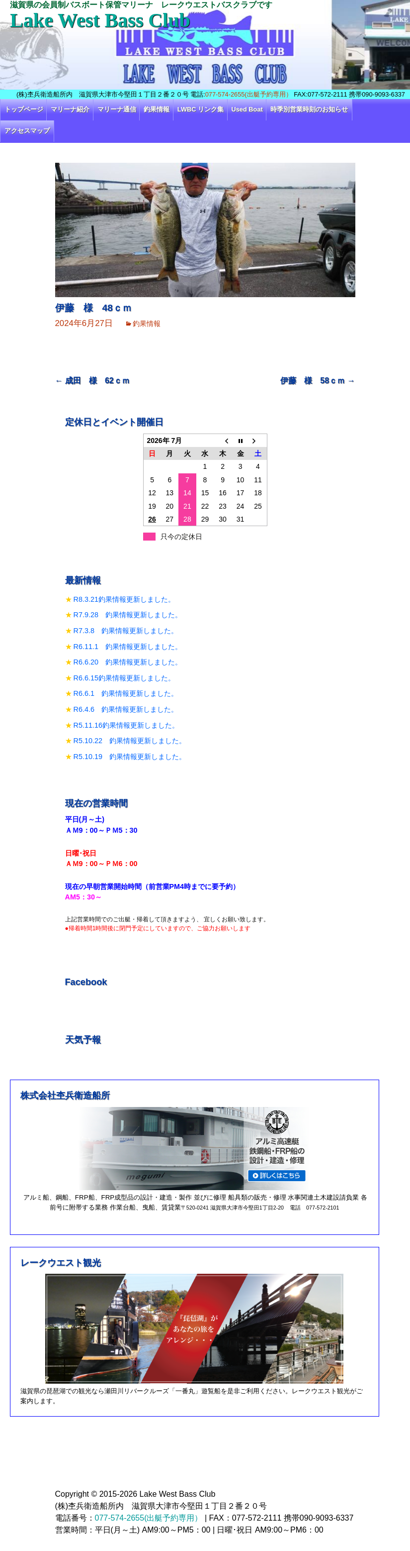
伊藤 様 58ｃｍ (317, 380)
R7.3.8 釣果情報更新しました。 (126, 631)
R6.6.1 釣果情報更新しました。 (126, 693)
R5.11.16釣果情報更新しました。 (126, 725)
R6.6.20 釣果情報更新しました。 (128, 662)
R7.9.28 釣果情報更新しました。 (128, 615)
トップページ (23, 109)
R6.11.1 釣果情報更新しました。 (128, 647)
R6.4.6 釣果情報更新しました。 (126, 709)
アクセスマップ (27, 130)
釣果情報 (156, 109)
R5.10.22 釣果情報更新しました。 (130, 741)
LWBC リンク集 (200, 109)
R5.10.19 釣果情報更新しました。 (130, 757)
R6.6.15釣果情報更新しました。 (124, 678)
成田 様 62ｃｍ (92, 380)
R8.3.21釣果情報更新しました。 (124, 599)
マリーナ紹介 (70, 109)
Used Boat (247, 109)
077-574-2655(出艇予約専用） (248, 94)
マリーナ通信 (116, 109)
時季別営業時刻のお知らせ (309, 109)
